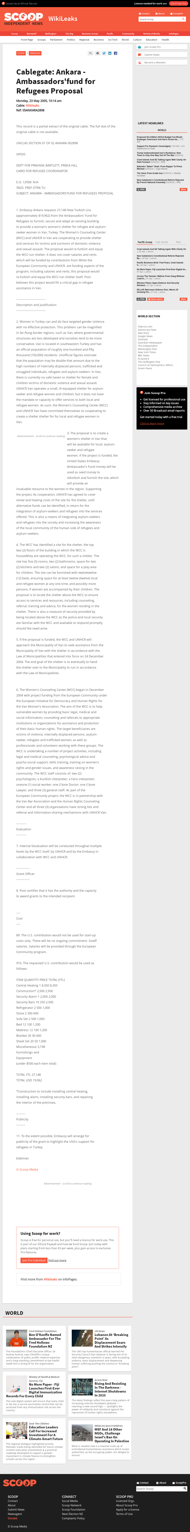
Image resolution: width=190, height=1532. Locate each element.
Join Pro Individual (34, 1260)
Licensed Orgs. (125, 1501)
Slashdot (143, 339)
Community (128, 33)
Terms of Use (124, 1514)
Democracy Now (147, 329)
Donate (12, 1518)
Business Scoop (90, 33)
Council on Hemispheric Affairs (155, 365)
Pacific (110, 33)
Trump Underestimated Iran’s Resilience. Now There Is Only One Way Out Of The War (159, 154)
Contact (13, 1501)
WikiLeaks (35, 53)
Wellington (50, 33)
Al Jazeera (143, 358)
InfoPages (174, 33)
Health (165, 39)
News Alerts (155, 299)
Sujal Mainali (161, 169)
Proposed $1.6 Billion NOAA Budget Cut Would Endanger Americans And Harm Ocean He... (159, 138)
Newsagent (15, 1514)
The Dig (69, 33)
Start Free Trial (179, 3)
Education (151, 39)
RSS (141, 189)
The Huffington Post (149, 361)
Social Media (70, 1501)
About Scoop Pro (127, 1505)
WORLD (14, 1313)
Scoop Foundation (73, 1509)
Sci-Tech (113, 39)
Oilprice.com (145, 326)
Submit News (16, 1509)
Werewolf (31, 33)
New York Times (147, 352)
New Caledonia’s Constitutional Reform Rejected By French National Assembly (160, 181)
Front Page (27, 39)
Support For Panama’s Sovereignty (154, 146)
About (12, 1505)
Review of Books (151, 33)
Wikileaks (32, 105)
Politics (71, 39)
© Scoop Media (17, 1526)
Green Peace (145, 368)
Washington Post (147, 349)
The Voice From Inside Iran (150, 173)
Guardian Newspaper (150, 342)
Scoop (14, 33)
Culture (137, 39)
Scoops (41, 39)
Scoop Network (71, 1505)
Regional (84, 39)
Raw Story (143, 333)
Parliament (56, 39)
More (183, 189)
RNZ (163, 162)
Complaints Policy (73, 1518)
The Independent (148, 345)
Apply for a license (127, 1509)
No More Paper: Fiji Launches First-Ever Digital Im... (162, 269)
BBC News (143, 355)
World (125, 39)
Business (99, 39)
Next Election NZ (72, 1514)
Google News (145, 336)
